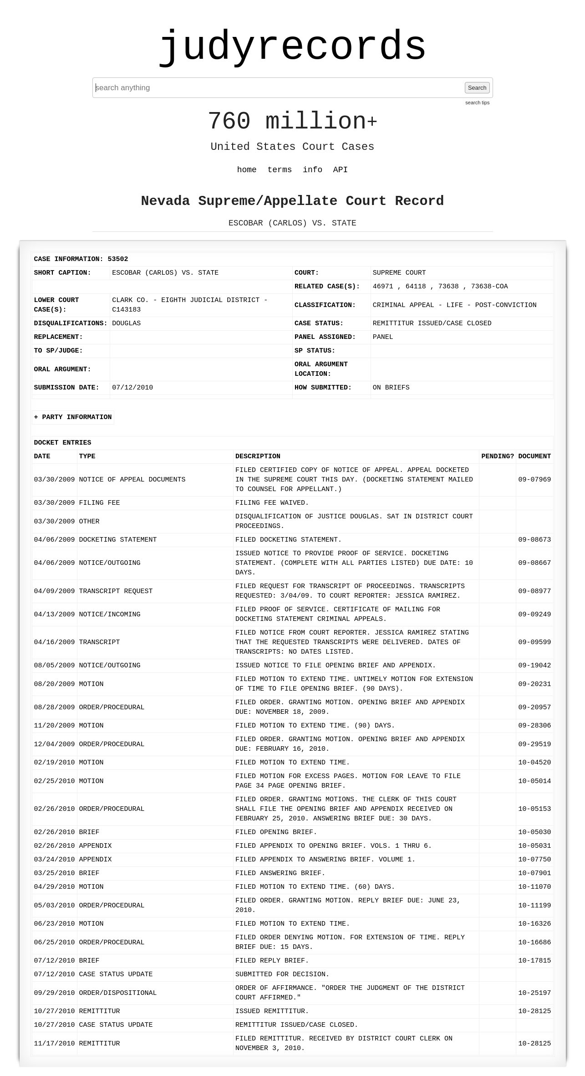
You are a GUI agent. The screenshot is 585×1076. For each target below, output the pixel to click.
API (340, 169)
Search (477, 87)
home (247, 169)
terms (280, 169)
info (312, 169)
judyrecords (292, 47)
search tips (477, 102)
